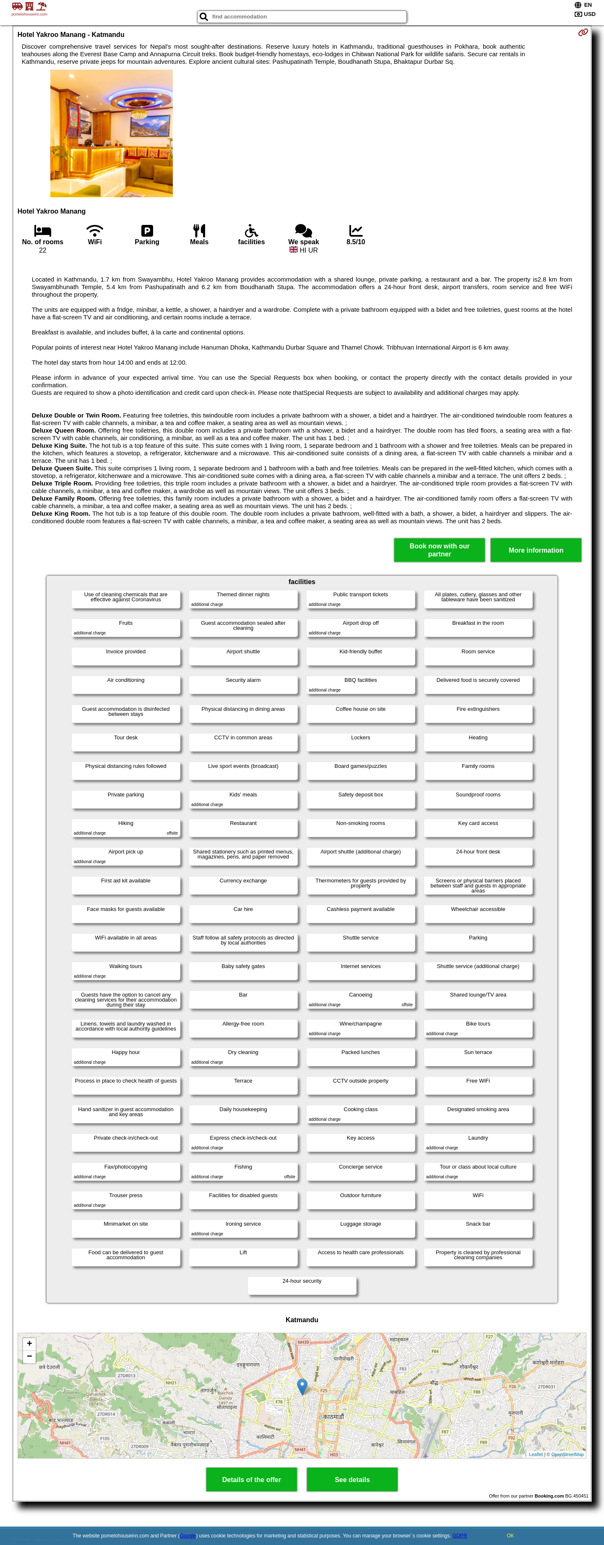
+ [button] (29, 1344)
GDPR (460, 1536)
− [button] (29, 1357)
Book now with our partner (440, 550)
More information (536, 550)
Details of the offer (251, 1479)
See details (352, 1479)
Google (188, 1536)
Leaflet (536, 1454)
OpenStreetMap (568, 1454)
